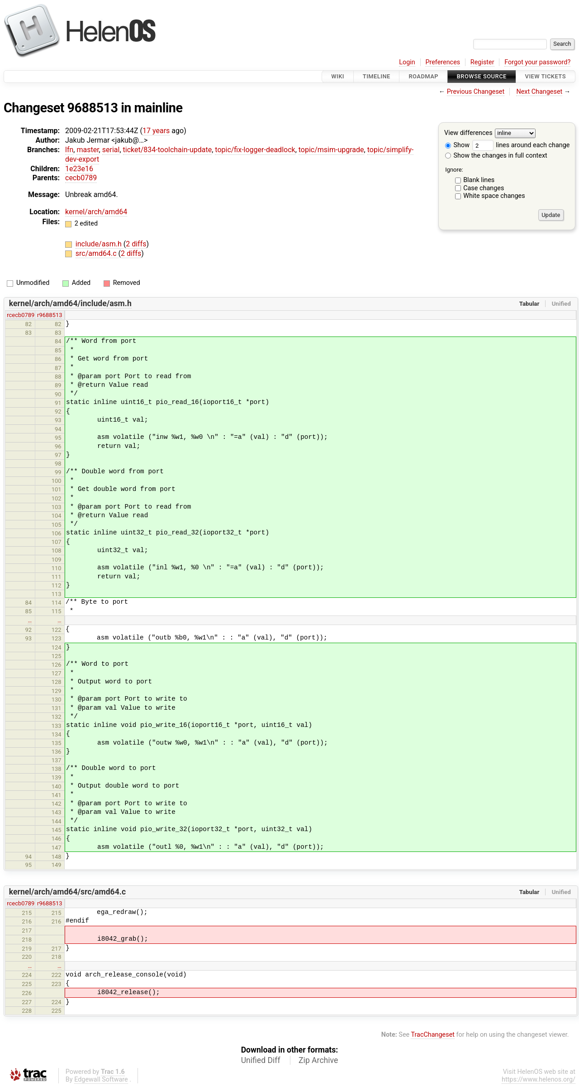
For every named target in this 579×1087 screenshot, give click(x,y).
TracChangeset (433, 1035)
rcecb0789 (20, 315)
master (87, 149)
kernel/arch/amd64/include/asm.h (70, 303)
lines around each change (521, 145)
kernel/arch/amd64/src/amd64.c (67, 891)
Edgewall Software (101, 1079)
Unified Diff (260, 1060)
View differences (468, 133)
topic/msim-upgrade (331, 149)
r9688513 (49, 315)
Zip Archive (318, 1060)
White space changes (494, 196)
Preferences (442, 62)
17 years (156, 130)
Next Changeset (539, 92)
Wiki (337, 76)
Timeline (376, 76)
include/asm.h (99, 244)
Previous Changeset (476, 92)
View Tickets (545, 76)
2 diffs (136, 244)
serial (111, 149)
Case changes (483, 188)
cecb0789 (81, 177)
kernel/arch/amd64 (96, 211)
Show (457, 145)
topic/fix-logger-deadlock (255, 149)
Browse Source (482, 76)
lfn (69, 149)
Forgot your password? (537, 62)
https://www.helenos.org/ (538, 1079)
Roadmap (423, 76)
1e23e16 (79, 168)
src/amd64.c (97, 253)
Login (407, 62)
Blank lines (478, 180)
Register (482, 62)
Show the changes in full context (496, 155)
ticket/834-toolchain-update (167, 149)
